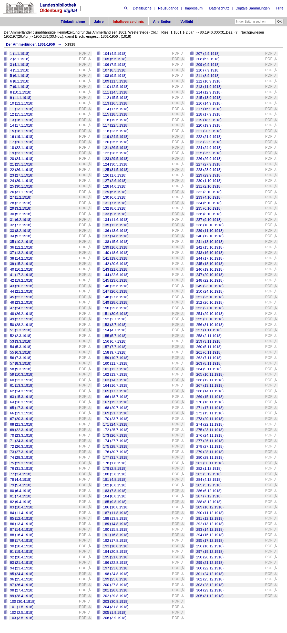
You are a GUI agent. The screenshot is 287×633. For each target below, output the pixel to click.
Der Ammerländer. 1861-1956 (30, 44)
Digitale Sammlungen (252, 8)
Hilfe (279, 8)
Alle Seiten (162, 21)
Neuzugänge (168, 8)
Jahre (99, 21)
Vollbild (186, 21)
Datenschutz (219, 8)
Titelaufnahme (73, 21)
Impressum (194, 8)
